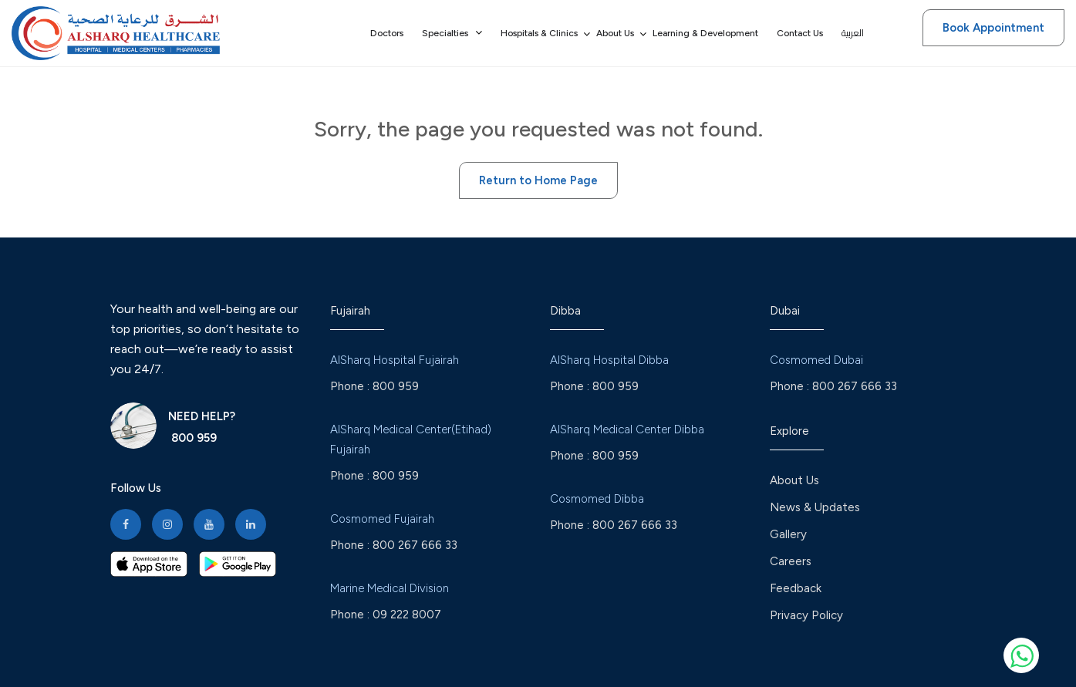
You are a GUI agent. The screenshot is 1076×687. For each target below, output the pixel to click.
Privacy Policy (806, 615)
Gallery (788, 534)
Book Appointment (993, 28)
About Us (794, 480)
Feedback (795, 588)
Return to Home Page (538, 180)
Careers (790, 561)
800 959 (192, 438)
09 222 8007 (407, 614)
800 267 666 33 (415, 545)
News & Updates (815, 507)
